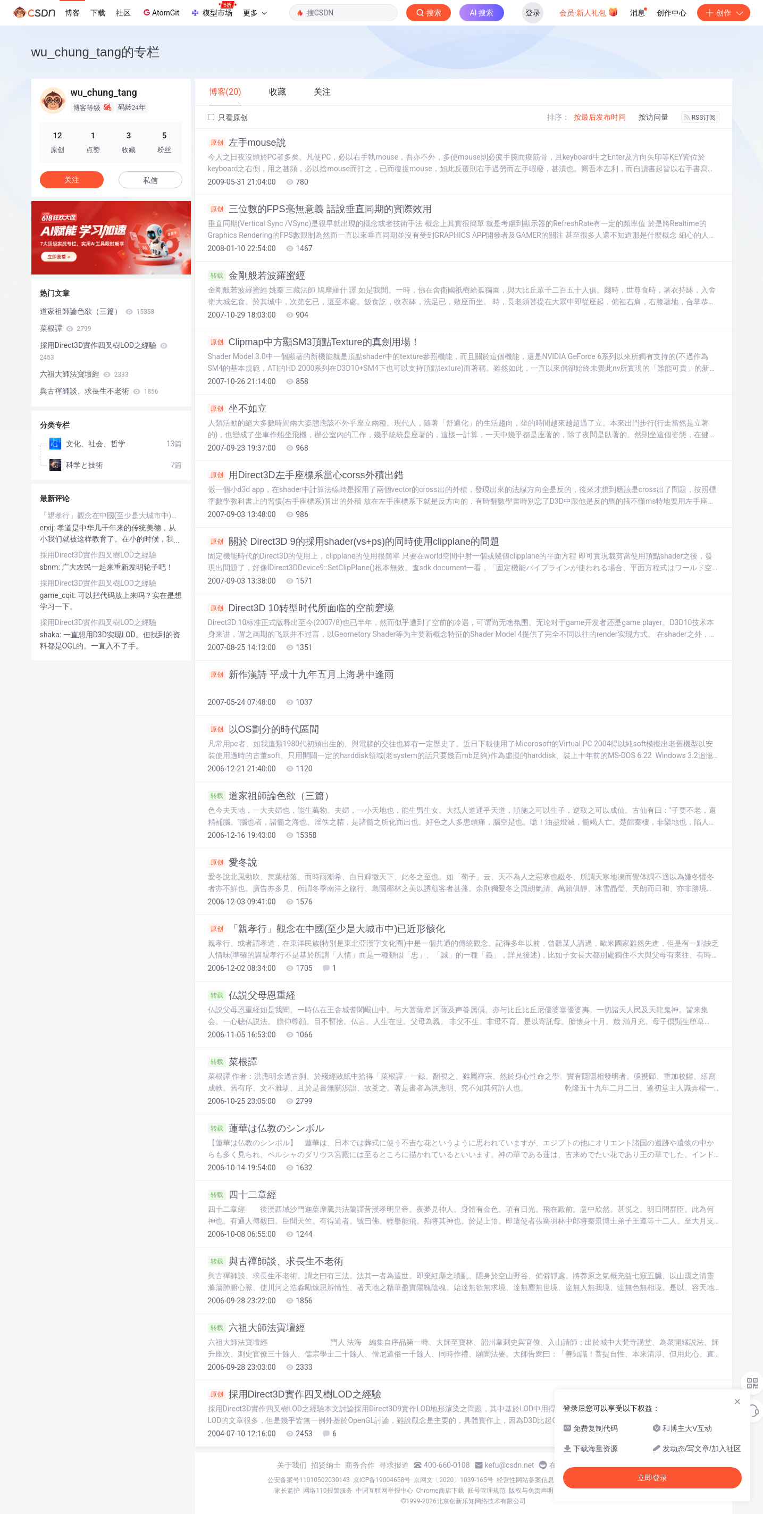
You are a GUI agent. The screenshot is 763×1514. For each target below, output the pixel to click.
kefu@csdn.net (509, 1465)
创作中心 (671, 13)
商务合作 (360, 1465)
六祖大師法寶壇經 (256, 1327)
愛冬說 (232, 862)
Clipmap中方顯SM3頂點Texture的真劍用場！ (314, 342)
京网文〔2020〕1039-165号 (453, 1480)
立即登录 (652, 1478)
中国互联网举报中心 (384, 1490)
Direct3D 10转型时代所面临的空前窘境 (301, 608)
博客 (72, 13)
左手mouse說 (247, 142)
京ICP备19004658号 (382, 1480)
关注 (71, 180)
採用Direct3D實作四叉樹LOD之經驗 (294, 1394)
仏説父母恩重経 (252, 995)
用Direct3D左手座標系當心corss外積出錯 (306, 475)
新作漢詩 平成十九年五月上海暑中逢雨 (301, 674)
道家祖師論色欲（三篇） (271, 796)
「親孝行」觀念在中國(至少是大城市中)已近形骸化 (327, 929)
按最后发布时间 (600, 117)
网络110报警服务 (327, 1490)
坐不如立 (237, 408)
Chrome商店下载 (440, 1490)
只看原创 (228, 117)
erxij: (48, 527)
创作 (723, 13)
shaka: (51, 634)
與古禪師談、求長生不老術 (275, 1261)
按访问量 (653, 117)
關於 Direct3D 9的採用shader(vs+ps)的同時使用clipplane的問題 (354, 541)
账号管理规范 (486, 1490)
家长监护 (287, 1490)
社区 (123, 13)
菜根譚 (232, 1062)
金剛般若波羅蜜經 (256, 275)
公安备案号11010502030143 (308, 1480)
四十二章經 (242, 1194)
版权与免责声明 (531, 1490)
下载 (97, 13)
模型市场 (213, 9)
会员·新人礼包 (588, 11)
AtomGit (160, 12)
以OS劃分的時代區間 (263, 729)
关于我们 (292, 1465)
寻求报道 (394, 1465)
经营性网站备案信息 (525, 1480)
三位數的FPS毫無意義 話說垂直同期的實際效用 (320, 209)
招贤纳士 (326, 1465)
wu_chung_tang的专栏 (95, 52)
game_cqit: (59, 595)
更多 (254, 13)
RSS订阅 (700, 117)
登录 (532, 13)
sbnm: (51, 567)
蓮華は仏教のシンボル (266, 1128)
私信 (150, 180)
